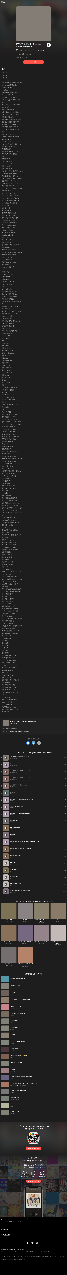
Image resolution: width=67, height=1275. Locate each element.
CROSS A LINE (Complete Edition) (58, 942)
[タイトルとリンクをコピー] (39, 743)
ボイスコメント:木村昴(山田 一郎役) (25, 964)
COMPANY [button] (5, 1235)
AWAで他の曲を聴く (33, 1148)
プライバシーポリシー (14, 1252)
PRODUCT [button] (5, 1229)
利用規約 (3, 1252)
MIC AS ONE (9, 919)
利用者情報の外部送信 (27, 1252)
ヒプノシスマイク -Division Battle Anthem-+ (24, 721)
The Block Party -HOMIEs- (25, 942)
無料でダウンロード (33, 1181)
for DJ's (25, 919)
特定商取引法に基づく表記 (42, 1252)
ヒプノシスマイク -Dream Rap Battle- (42, 920)
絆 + (58, 919)
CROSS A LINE (8, 964)
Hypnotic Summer (8, 942)
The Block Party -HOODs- (41, 942)
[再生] (49, 45)
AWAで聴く (33, 62)
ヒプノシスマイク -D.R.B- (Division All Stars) (38, 50)
